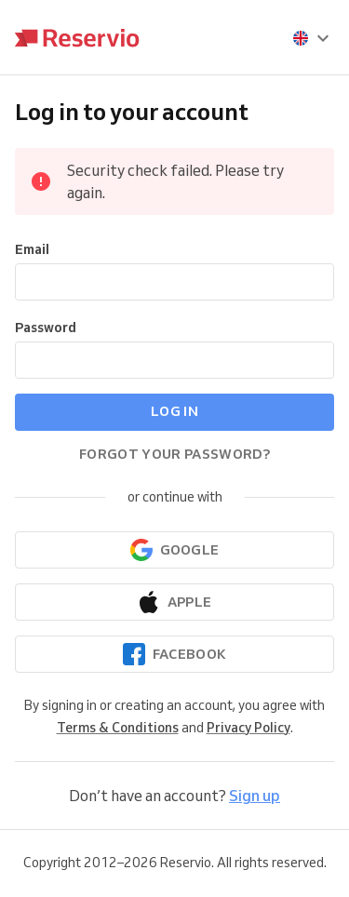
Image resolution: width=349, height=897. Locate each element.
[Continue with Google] (174, 550)
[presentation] (311, 38)
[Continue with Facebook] (174, 654)
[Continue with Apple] (174, 602)
